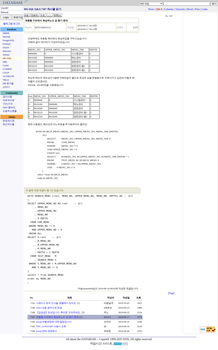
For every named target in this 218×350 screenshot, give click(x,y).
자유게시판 (8, 100)
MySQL (7, 36)
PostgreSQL (8, 40)
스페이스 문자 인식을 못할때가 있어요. (56, 303)
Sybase (6, 54)
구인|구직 (8, 103)
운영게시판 (8, 120)
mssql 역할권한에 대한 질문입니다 (54, 321)
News (151, 9)
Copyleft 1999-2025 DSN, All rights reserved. (125, 339)
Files (197, 9)
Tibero (6, 79)
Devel (190, 9)
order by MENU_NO (43, 178)
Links (205, 9)
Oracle (6, 47)
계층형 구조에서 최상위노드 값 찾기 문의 (57, 317)
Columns (169, 9)
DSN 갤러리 (9, 107)
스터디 (6, 87)
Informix (7, 51)
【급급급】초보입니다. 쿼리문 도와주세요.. (58, 312)
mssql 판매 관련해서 (46, 331)
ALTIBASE (8, 76)
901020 (48, 66)
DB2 (5, 61)
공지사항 (7, 96)
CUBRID (7, 69)
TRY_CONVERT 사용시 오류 (51, 326)
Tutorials (180, 9)
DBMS (6, 33)
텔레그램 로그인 (11, 23)
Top (171, 293)
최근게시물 (8, 124)
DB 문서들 (8, 83)
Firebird (6, 44)
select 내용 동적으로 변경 (49, 307)
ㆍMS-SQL (6, 58)
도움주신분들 (10, 111)
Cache (6, 65)
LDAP (6, 72)
